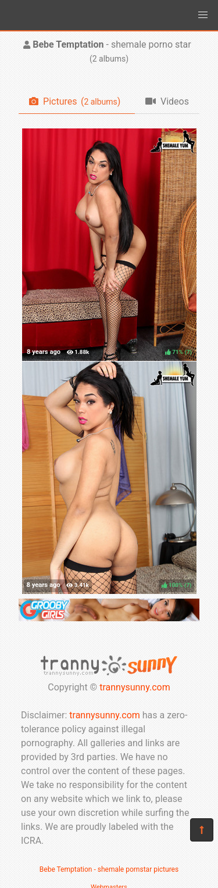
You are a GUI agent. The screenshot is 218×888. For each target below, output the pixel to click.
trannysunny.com (134, 687)
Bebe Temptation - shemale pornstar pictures (109, 869)
